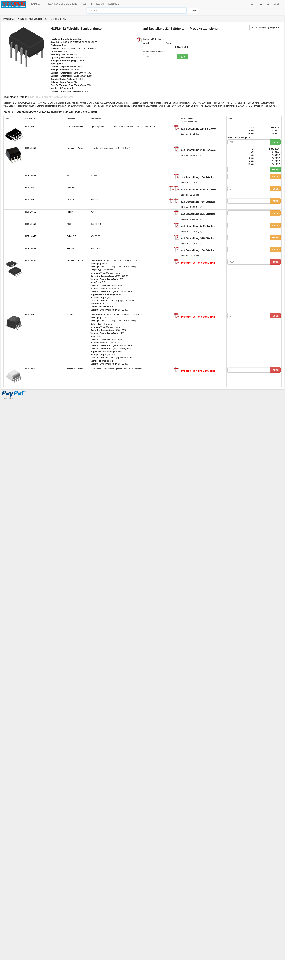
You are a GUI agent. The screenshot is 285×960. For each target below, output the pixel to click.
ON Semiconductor (75, 126)
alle (189, 122)
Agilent (70, 212)
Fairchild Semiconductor (72, 39)
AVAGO (70, 248)
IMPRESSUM (97, 4)
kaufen (182, 57)
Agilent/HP (71, 236)
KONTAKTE (113, 4)
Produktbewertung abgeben (265, 27)
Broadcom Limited (75, 260)
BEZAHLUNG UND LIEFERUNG (62, 4)
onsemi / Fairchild (75, 369)
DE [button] (253, 4)
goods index (7, 398)
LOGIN (277, 4)
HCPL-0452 (30, 148)
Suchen (192, 10)
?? (68, 175)
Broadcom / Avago (75, 148)
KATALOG (37, 4)
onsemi (70, 314)
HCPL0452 (30, 126)
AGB (84, 4)
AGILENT (71, 187)
